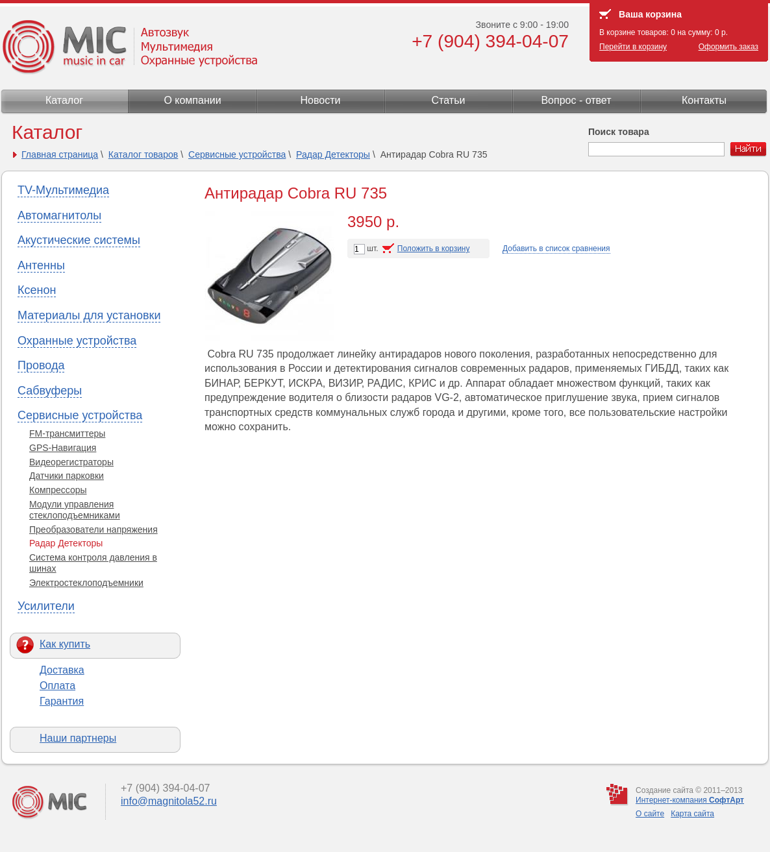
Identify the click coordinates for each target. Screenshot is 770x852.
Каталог (64, 100)
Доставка (62, 670)
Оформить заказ (728, 46)
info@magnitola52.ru (169, 801)
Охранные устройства (77, 340)
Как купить (65, 644)
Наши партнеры (78, 738)
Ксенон (37, 290)
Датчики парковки (66, 475)
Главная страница (59, 154)
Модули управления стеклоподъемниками (74, 509)
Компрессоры (58, 490)
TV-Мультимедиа (63, 190)
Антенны (41, 265)
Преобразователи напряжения (93, 529)
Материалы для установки (89, 315)
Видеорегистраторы (71, 462)
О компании (192, 100)
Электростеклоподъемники (86, 583)
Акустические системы (79, 240)
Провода (41, 365)
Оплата (57, 685)
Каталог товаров (143, 154)
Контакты (704, 100)
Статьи (449, 100)
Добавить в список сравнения (556, 248)
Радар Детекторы (333, 154)
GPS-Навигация (62, 448)
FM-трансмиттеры (67, 433)
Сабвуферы (50, 390)
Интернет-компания (690, 800)
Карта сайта (692, 813)
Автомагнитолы (59, 215)
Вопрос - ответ (576, 100)
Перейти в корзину (633, 46)
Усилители (46, 606)
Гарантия (62, 701)
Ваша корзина (650, 14)
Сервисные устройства (237, 154)
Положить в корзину (433, 248)
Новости (321, 100)
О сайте (650, 813)
